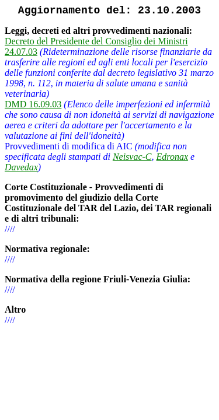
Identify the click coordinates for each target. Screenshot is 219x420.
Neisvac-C (132, 157)
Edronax (173, 157)
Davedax (21, 167)
